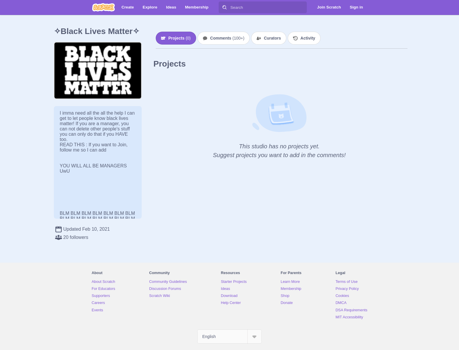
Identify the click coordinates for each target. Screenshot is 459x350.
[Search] (224, 7)
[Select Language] (229, 336)
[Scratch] (103, 7)
